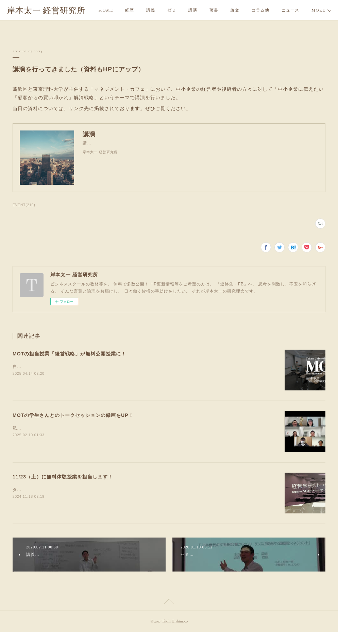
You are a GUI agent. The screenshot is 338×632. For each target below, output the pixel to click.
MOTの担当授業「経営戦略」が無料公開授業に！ (69, 353)
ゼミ (171, 10)
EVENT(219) (24, 205)
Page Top (169, 602)
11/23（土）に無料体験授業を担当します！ (63, 476)
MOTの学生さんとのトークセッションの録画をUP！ (73, 415)
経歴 (129, 10)
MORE (288, 10)
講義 (150, 10)
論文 (235, 10)
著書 (213, 10)
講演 (192, 10)
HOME (105, 10)
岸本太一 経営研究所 (46, 10)
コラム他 (260, 10)
